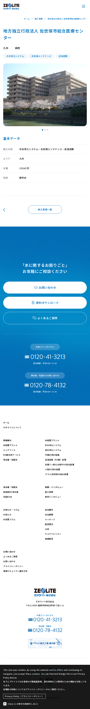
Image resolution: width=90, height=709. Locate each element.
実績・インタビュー (54, 487)
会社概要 (49, 514)
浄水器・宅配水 (10, 459)
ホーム (6, 422)
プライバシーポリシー (13, 566)
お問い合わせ (9, 551)
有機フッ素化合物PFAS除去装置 (59, 464)
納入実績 (49, 492)
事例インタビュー (53, 496)
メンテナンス (9, 450)
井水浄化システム (53, 445)
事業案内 (7, 440)
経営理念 (49, 524)
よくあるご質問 (10, 556)
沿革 (47, 529)
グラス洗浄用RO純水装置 (56, 474)
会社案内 (49, 509)
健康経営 (49, 538)
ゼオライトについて (12, 427)
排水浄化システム (53, 450)
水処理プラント (10, 445)
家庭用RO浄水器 (10, 492)
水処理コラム (9, 519)
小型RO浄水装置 (52, 469)
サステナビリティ (53, 533)
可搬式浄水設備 (52, 454)
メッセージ (50, 519)
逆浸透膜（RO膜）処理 (55, 459)
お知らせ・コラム (11, 509)
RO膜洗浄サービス (11, 454)
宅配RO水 (7, 496)
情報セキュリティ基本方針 (15, 571)
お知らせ (7, 514)
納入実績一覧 (45, 209)
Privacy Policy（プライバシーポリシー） (24, 696)
